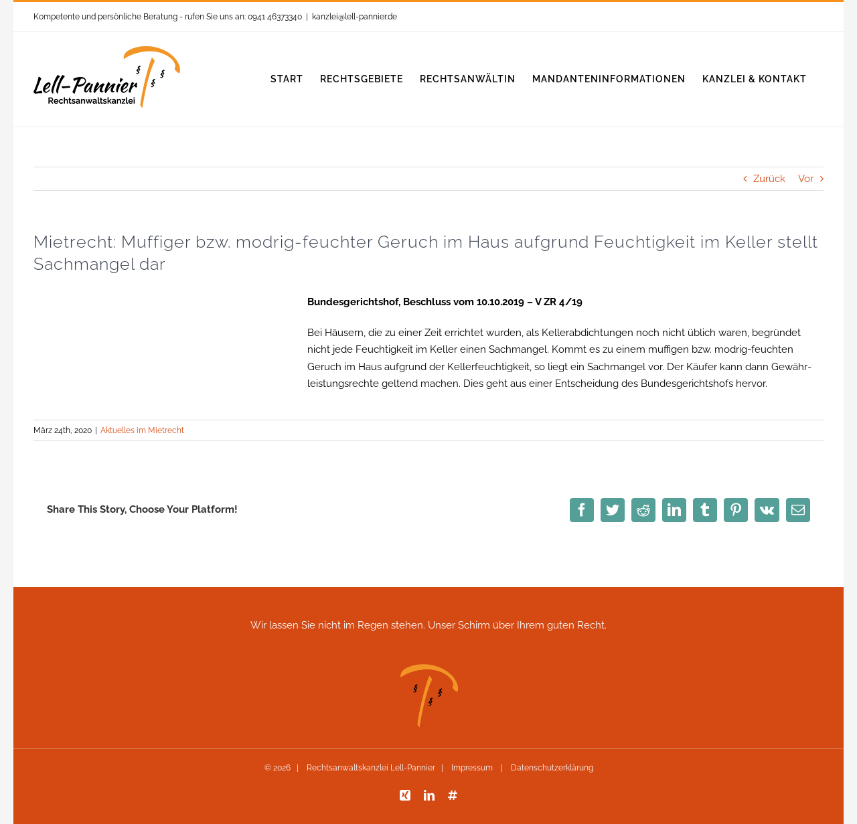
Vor (805, 179)
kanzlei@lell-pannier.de (354, 16)
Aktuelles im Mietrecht (142, 430)
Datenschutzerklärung (551, 767)
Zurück (769, 179)
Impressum (472, 767)
